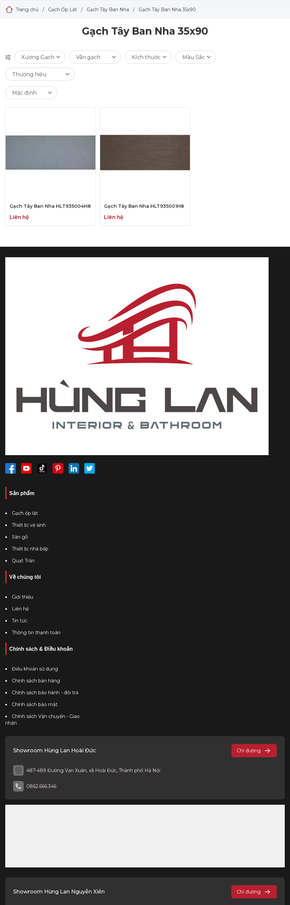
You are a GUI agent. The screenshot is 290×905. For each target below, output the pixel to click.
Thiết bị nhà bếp (30, 549)
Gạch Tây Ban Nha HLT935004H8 (50, 206)
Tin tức (19, 621)
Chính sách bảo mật (35, 704)
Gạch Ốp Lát (62, 10)
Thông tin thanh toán (36, 633)
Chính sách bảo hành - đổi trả (45, 693)
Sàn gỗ (20, 537)
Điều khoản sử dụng (35, 669)
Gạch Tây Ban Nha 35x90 (167, 10)
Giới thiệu (22, 597)
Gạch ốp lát (25, 513)
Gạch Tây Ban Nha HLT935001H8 (144, 206)
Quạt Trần (23, 561)
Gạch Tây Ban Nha (108, 10)
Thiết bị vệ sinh (29, 525)
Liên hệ (20, 609)
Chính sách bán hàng (36, 681)
